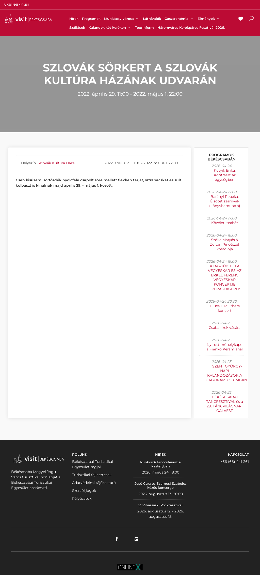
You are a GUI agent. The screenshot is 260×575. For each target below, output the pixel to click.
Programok (91, 19)
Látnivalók (152, 19)
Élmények (209, 19)
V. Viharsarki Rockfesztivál (160, 505)
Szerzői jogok (84, 490)
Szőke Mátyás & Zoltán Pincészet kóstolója (224, 244)
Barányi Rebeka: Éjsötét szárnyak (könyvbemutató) (224, 201)
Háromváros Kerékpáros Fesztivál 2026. (191, 27)
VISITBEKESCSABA (28, 18)
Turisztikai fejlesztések (91, 475)
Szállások (77, 27)
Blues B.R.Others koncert (225, 308)
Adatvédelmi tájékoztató (94, 482)
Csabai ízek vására (224, 327)
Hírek (73, 19)
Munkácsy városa (121, 19)
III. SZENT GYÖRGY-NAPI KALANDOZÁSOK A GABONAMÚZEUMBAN (226, 373)
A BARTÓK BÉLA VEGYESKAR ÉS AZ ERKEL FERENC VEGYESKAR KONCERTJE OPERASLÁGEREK (224, 277)
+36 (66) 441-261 (235, 461)
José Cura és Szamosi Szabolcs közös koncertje (161, 485)
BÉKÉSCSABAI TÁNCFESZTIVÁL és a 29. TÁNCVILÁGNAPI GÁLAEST (224, 404)
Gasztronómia (179, 19)
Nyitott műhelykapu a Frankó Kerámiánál (224, 346)
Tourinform (144, 27)
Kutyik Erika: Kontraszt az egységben (225, 175)
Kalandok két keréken (110, 27)
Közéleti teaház (224, 222)
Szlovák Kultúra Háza (56, 163)
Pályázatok (81, 498)
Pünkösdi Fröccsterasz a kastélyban (160, 464)
